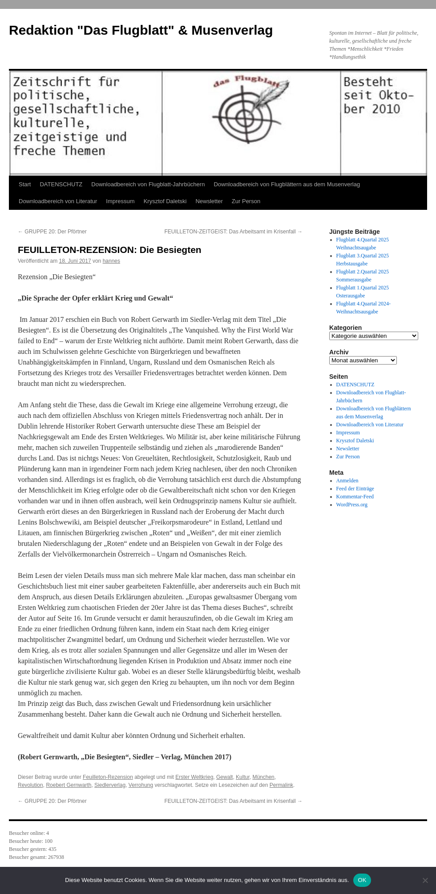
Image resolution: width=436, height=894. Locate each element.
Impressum (120, 201)
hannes (111, 261)
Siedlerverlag (109, 785)
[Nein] (424, 880)
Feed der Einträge (355, 488)
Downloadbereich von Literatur (58, 201)
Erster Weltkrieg (194, 777)
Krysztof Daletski (165, 201)
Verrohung (141, 785)
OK (362, 880)
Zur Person (246, 201)
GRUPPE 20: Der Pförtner (52, 232)
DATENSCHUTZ (61, 184)
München (263, 777)
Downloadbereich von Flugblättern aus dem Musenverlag (287, 184)
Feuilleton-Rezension (108, 777)
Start (25, 184)
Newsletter (208, 201)
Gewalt (224, 777)
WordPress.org (351, 504)
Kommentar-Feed (355, 496)
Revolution (30, 785)
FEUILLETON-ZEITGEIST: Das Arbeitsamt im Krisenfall (233, 232)
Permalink (281, 785)
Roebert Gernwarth (68, 785)
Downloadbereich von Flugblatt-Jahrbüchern (148, 184)
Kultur (243, 777)
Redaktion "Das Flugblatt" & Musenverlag (141, 30)
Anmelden (347, 480)
